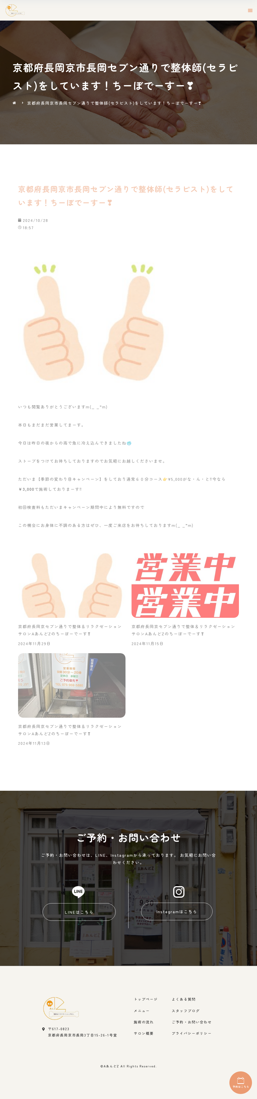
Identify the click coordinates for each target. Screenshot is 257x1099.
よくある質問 (184, 999)
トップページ (146, 999)
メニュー (142, 1010)
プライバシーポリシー (192, 1033)
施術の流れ (144, 1021)
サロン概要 (144, 1033)
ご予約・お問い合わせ (192, 1021)
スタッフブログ (186, 1010)
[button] (250, 10)
